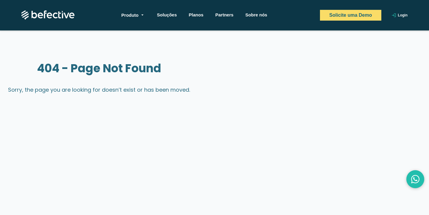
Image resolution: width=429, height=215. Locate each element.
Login (399, 15)
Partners (224, 14)
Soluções (167, 14)
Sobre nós (256, 14)
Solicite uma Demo (350, 15)
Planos (196, 14)
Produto (133, 15)
